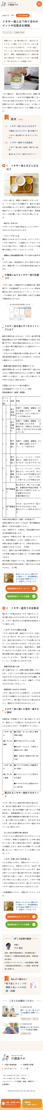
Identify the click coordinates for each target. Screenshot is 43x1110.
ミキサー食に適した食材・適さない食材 (23, 148)
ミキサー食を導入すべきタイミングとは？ (23, 136)
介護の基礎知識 (23, 15)
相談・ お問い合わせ (32, 1103)
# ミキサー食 (7, 32)
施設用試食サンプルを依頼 (18, 596)
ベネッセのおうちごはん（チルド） (15, 1075)
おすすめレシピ (10, 1068)
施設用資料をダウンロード (18, 588)
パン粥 (25, 1068)
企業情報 (5, 1084)
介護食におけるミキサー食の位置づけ (23, 131)
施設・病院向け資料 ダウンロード (13, 1103)
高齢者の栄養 (28, 1064)
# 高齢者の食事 (19, 32)
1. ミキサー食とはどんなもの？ (21, 126)
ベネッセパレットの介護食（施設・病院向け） (19, 1081)
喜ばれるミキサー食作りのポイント (22, 154)
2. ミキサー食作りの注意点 (19, 142)
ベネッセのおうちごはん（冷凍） (14, 1078)
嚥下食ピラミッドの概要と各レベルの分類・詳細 (16, 987)
